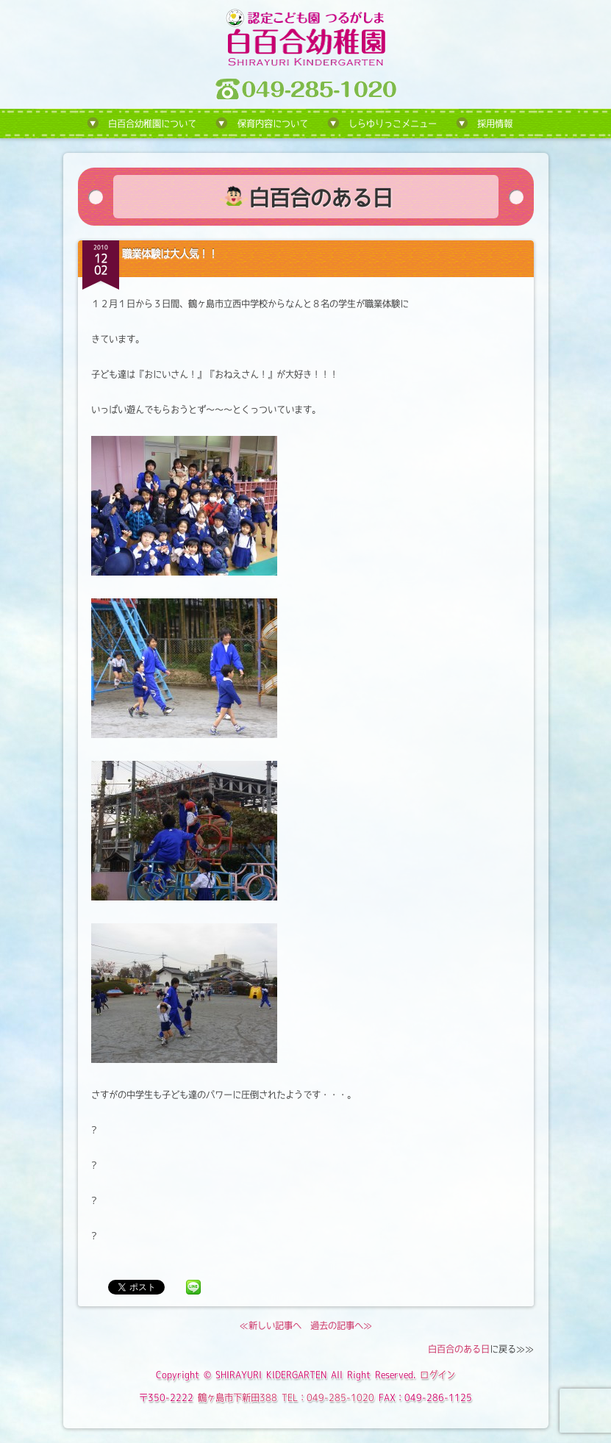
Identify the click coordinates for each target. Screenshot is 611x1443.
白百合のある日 (459, 1348)
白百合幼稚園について (152, 123)
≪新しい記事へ (270, 1325)
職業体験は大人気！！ (170, 253)
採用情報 (494, 123)
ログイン (437, 1374)
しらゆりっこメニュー (393, 123)
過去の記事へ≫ (341, 1325)
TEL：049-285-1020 (328, 1397)
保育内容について (272, 123)
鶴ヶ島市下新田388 (237, 1397)
